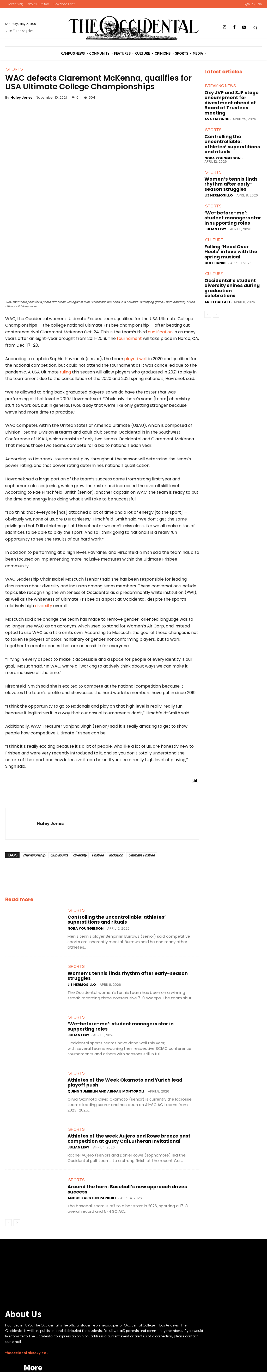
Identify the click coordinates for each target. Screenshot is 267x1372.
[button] (255, 27)
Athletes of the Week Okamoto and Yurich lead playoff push (128, 1066)
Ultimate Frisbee (141, 859)
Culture (213, 213)
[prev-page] (8, 1198)
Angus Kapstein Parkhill (92, 1171)
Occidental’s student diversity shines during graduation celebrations (229, 248)
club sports (59, 859)
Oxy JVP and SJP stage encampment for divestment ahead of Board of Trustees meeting (232, 97)
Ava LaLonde (216, 109)
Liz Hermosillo (82, 977)
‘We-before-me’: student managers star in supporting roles (128, 1016)
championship (34, 859)
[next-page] (17, 1198)
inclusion (116, 859)
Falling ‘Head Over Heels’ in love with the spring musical (232, 220)
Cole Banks (215, 228)
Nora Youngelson (86, 925)
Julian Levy (78, 1022)
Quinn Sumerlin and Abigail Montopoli (106, 1072)
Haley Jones (21, 97)
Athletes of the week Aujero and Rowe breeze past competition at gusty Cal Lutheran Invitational (131, 1117)
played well (135, 363)
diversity (43, 610)
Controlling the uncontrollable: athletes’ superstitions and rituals (133, 919)
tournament (129, 343)
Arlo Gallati (217, 258)
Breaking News (219, 85)
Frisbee (98, 859)
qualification (160, 336)
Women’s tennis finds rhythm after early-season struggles (127, 971)
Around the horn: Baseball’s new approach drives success (125, 1165)
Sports (75, 914)
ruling (65, 376)
